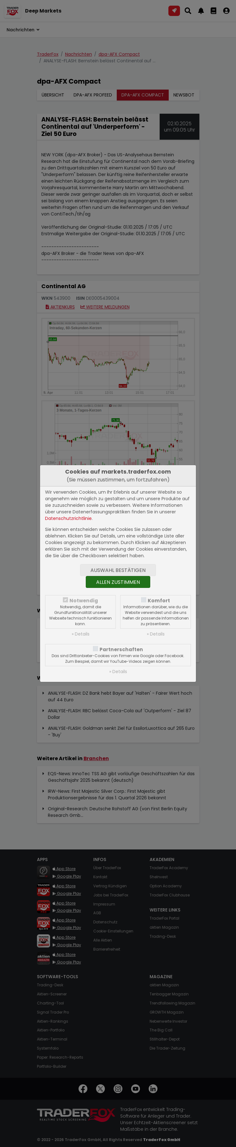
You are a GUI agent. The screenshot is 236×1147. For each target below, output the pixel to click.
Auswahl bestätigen (118, 570)
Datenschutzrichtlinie (68, 518)
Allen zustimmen (118, 582)
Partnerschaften (121, 649)
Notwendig (83, 600)
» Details (81, 634)
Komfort (159, 600)
